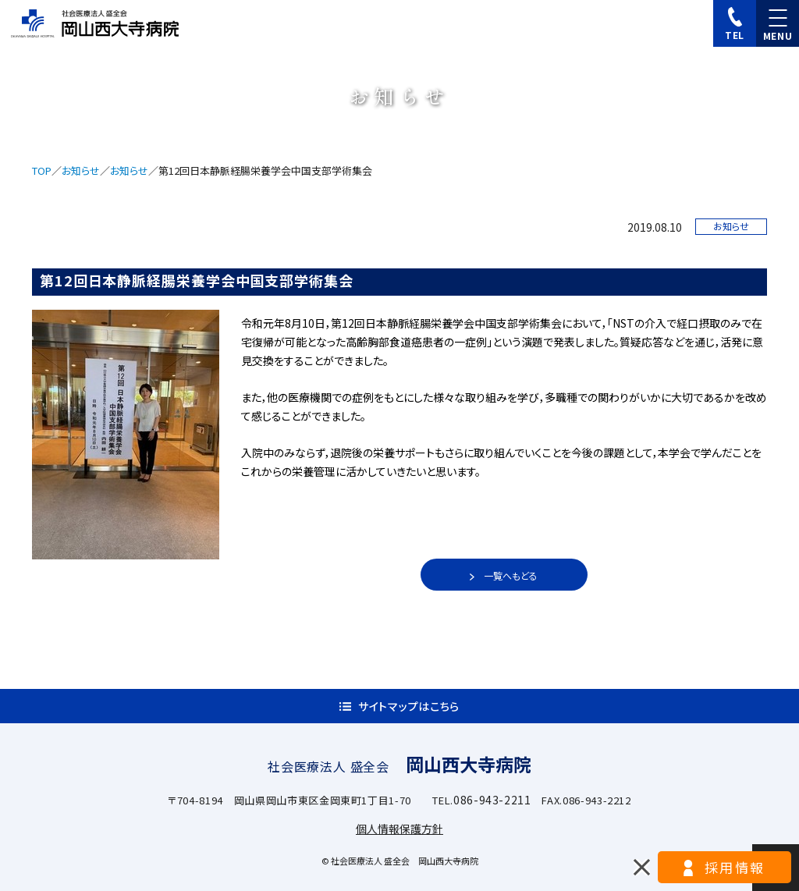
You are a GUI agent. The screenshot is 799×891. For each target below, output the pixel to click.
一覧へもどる (511, 575)
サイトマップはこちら (409, 706)
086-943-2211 (492, 800)
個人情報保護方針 (399, 828)
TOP (41, 170)
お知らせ (81, 170)
